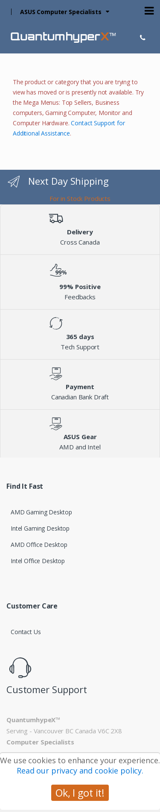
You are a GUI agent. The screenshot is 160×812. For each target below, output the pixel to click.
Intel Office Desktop (38, 561)
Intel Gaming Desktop (40, 528)
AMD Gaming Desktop (41, 512)
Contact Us (26, 632)
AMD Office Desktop (39, 544)
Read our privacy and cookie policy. (80, 770)
